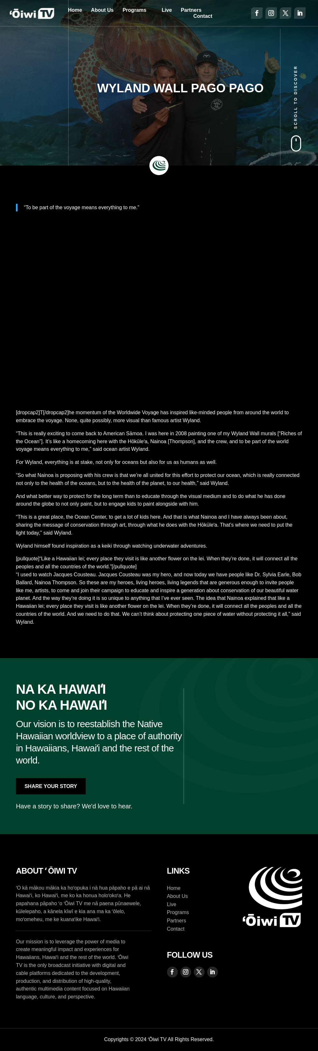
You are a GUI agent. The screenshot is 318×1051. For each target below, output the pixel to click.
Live (167, 10)
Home (75, 10)
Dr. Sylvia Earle (272, 574)
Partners (191, 10)
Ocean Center (90, 517)
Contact (203, 16)
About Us (102, 10)
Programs (135, 10)
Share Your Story (51, 786)
